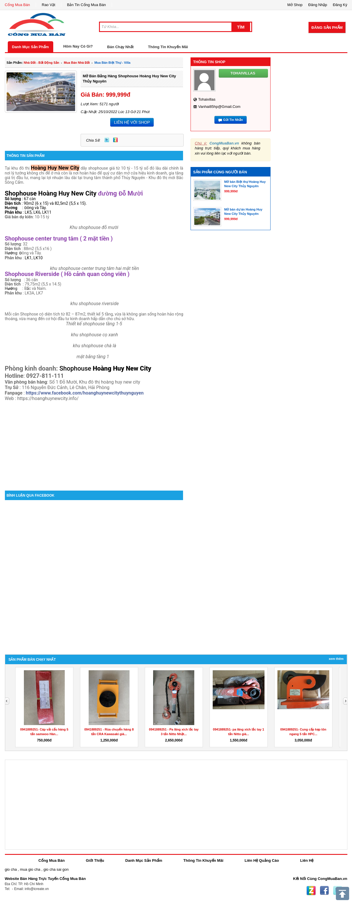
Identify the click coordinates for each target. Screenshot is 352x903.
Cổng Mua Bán (17, 5)
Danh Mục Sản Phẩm (30, 47)
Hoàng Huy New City (55, 168)
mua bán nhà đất (77, 62)
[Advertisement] (94, 441)
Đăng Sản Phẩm (327, 27)
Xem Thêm (336, 658)
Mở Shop (294, 5)
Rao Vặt (48, 5)
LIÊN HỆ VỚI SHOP (132, 122)
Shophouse (76, 368)
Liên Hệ (307, 860)
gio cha (11, 869)
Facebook (324, 890)
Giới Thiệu (95, 860)
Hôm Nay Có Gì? (78, 46)
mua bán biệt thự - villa (112, 62)
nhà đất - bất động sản (41, 62)
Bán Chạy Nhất (120, 47)
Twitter (106, 140)
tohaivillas (206, 99)
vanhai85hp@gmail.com (219, 106)
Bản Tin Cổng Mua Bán (86, 5)
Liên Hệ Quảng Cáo (262, 860)
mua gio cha (30, 869)
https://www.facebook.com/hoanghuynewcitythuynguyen (85, 393)
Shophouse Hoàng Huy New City (51, 193)
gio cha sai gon (56, 869)
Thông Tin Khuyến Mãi (168, 47)
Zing (115, 140)
